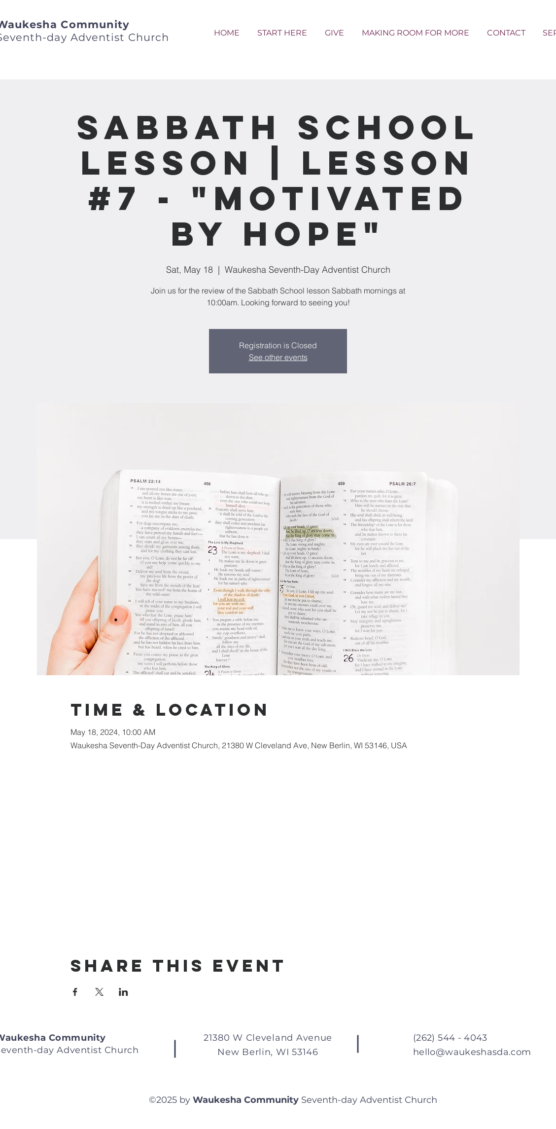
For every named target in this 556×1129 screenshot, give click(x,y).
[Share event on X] (99, 992)
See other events (278, 357)
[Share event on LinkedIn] (123, 992)
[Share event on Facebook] (75, 992)
